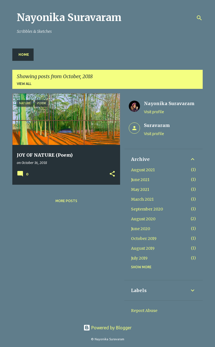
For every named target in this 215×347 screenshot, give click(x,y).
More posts (66, 201)
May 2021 (140, 189)
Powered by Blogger (107, 327)
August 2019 (143, 248)
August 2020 (143, 218)
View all (24, 83)
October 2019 (143, 238)
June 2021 (140, 179)
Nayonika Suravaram (69, 17)
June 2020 (140, 228)
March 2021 (142, 199)
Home (23, 54)
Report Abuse (144, 310)
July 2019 (139, 258)
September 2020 (147, 209)
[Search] (199, 18)
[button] (112, 174)
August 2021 (143, 169)
